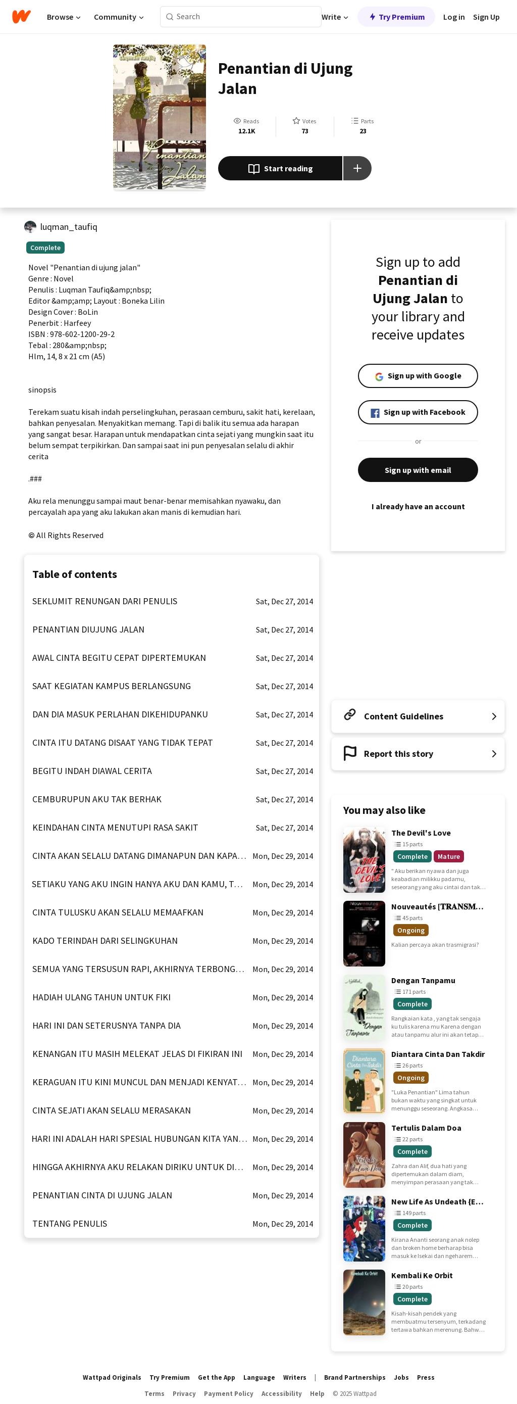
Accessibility (282, 1393)
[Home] (21, 17)
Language (259, 1377)
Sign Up (486, 17)
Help (317, 1393)
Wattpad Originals (112, 1377)
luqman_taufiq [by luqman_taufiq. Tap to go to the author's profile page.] (68, 226)
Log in (454, 17)
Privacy (184, 1393)
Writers (294, 1377)
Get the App (216, 1377)
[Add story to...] (357, 168)
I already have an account (418, 506)
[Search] (170, 17)
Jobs (401, 1377)
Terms (154, 1393)
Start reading (280, 169)
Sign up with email (418, 470)
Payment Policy (228, 1393)
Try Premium (396, 17)
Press (426, 1377)
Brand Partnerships (355, 1377)
